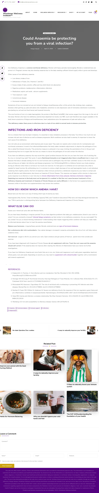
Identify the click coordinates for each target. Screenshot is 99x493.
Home (35, 12)
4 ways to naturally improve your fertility (45, 374)
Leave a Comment (63, 49)
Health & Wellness (49, 33)
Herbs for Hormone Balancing (11, 416)
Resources (61, 12)
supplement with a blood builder (66, 255)
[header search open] (96, 2)
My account (81, 12)
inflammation (13, 310)
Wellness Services (47, 12)
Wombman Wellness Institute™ (13, 14)
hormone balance (22, 308)
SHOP (71, 12)
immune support (35, 308)
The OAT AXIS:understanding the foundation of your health (79, 415)
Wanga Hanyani (35, 49)
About (27, 12)
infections (46, 308)
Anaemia (12, 308)
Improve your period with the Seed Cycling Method (13, 367)
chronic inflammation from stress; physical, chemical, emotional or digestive (66, 176)
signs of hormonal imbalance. (68, 226)
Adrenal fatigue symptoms (42, 217)
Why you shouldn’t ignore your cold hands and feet (46, 417)
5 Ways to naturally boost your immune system (81, 385)
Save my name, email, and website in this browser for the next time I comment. (22, 461)
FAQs (90, 12)
